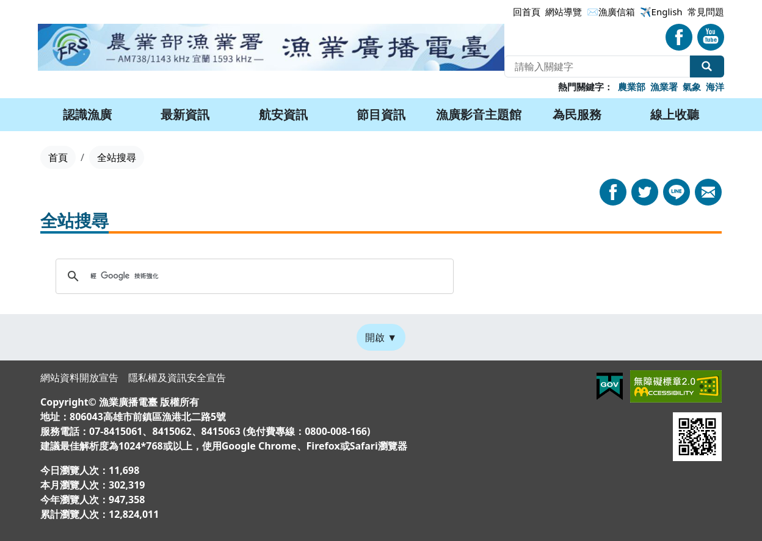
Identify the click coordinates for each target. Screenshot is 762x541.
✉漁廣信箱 (611, 11)
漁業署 (664, 87)
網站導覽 (563, 11)
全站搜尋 (707, 66)
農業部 (631, 87)
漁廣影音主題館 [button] (478, 114)
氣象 (692, 87)
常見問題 (706, 11)
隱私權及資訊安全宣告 (177, 377)
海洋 (715, 87)
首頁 (58, 157)
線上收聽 (674, 114)
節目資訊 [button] (381, 114)
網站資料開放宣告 (79, 377)
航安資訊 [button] (283, 114)
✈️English (661, 11)
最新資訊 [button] (185, 114)
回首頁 (526, 11)
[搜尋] (252, 276)
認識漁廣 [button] (87, 114)
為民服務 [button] (577, 114)
